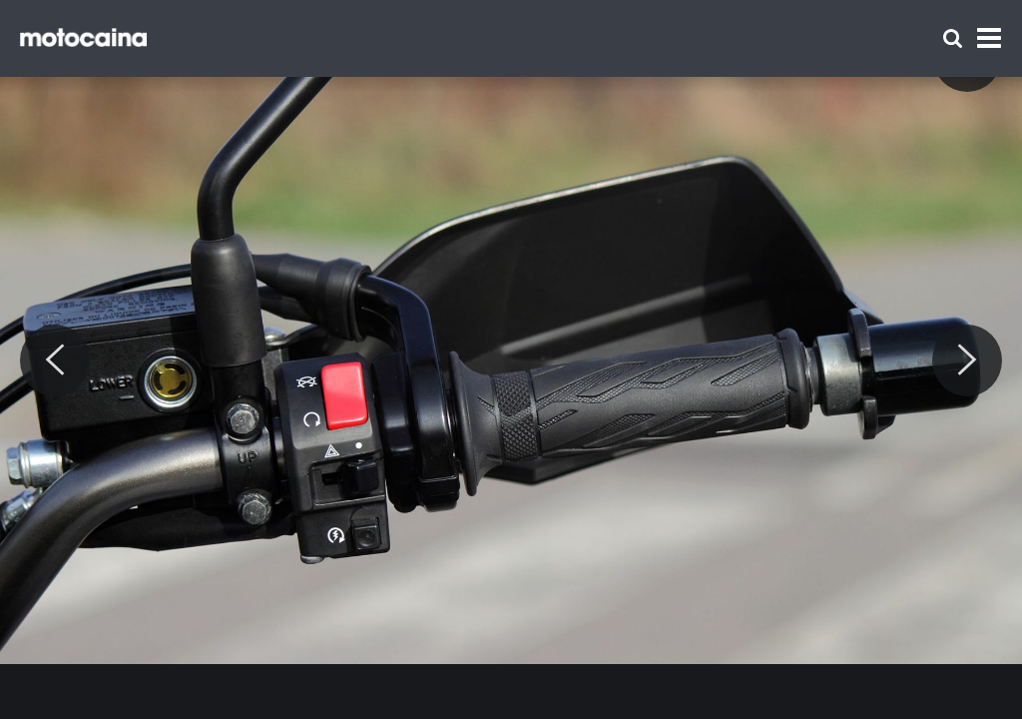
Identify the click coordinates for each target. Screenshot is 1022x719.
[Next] (967, 360)
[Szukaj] (952, 38)
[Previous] (55, 360)
